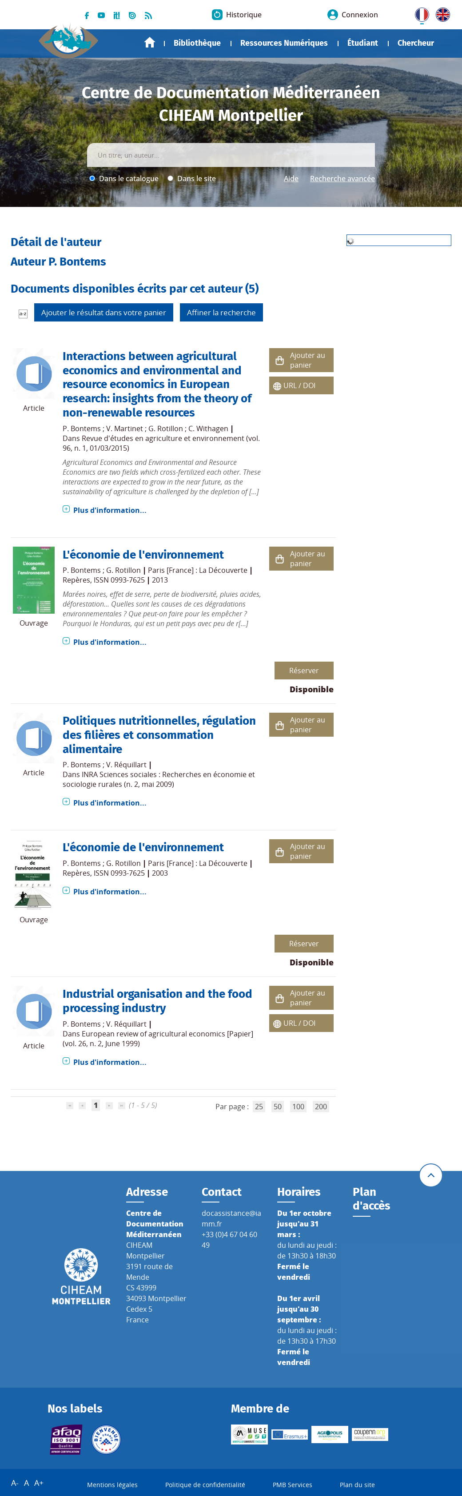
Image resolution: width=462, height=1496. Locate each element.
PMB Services (292, 1484)
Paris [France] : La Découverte (197, 570)
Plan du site (357, 1484)
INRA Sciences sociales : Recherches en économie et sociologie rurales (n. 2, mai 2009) (159, 779)
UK (441, 13)
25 (259, 1106)
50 (278, 1106)
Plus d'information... (110, 510)
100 (298, 1106)
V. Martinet (124, 428)
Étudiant (362, 43)
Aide (291, 178)
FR (419, 13)
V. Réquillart (126, 765)
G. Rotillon (165, 428)
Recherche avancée (342, 178)
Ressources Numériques (284, 43)
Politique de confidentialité (205, 1484)
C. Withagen (208, 428)
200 (321, 1106)
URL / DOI (299, 385)
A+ (39, 1482)
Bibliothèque (197, 43)
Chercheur (416, 43)
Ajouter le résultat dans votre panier (103, 312)
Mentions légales (112, 1484)
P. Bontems (82, 428)
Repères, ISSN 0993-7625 (104, 580)
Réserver (304, 670)
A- (15, 1482)
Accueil (149, 42)
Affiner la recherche (221, 312)
